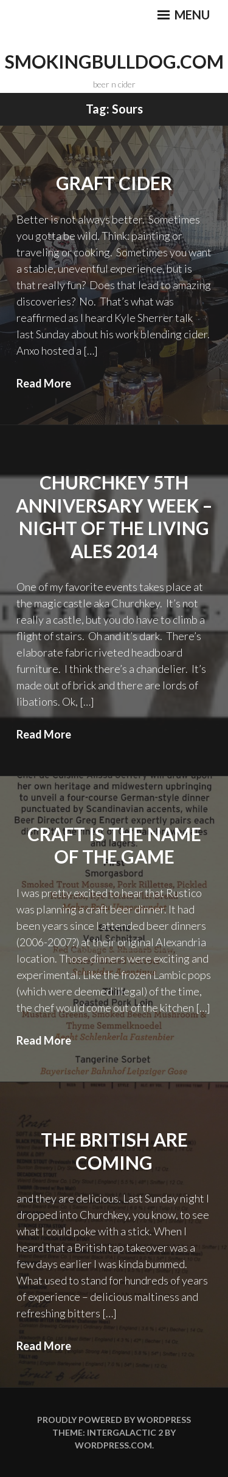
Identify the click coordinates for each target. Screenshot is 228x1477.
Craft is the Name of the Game (114, 845)
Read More (43, 383)
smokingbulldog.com (114, 61)
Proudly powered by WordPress (114, 1419)
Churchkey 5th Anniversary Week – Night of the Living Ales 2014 (114, 516)
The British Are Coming (114, 1150)
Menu (183, 15)
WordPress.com (113, 1445)
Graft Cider (114, 183)
